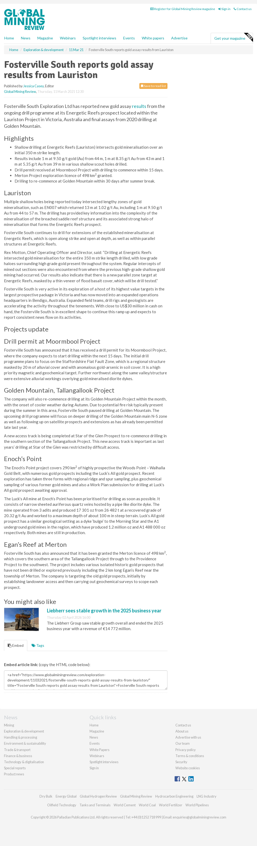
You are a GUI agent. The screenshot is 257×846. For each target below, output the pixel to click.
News (94, 737)
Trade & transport (17, 750)
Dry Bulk (45, 796)
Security (181, 762)
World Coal (147, 805)
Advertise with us (188, 737)
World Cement (125, 805)
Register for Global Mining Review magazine (182, 9)
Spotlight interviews (99, 38)
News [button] (25, 38)
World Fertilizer (170, 805)
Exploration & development (24, 731)
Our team (182, 743)
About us (181, 731)
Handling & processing (20, 737)
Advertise (179, 38)
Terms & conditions (189, 756)
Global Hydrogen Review (98, 796)
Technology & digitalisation (24, 762)
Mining (9, 725)
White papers (153, 38)
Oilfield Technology (61, 805)
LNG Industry (206, 796)
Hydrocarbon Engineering (174, 796)
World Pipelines (197, 805)
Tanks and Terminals (94, 805)
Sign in (224, 9)
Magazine (45, 38)
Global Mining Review (20, 91)
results (139, 106)
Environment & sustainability (25, 743)
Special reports (15, 768)
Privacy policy (185, 750)
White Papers (99, 750)
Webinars (68, 38)
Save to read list (153, 86)
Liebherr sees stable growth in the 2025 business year (104, 610)
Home (9, 38)
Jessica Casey (33, 86)
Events (129, 38)
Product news (14, 774)
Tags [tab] (38, 645)
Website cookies (187, 768)
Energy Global (66, 796)
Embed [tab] (16, 645)
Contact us (243, 9)
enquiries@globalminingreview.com (199, 817)
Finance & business (18, 756)
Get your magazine (233, 37)
